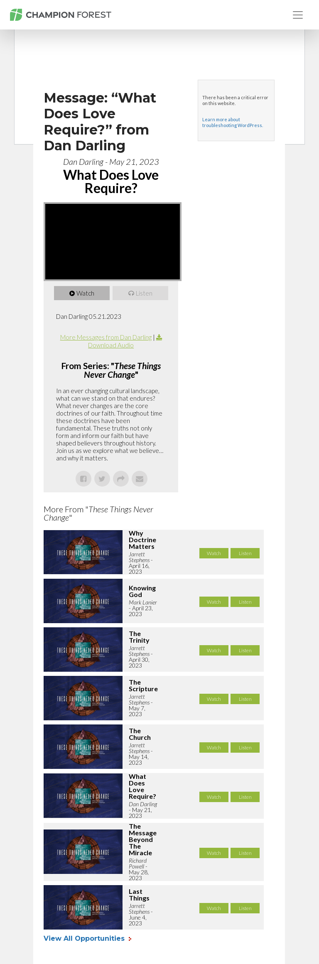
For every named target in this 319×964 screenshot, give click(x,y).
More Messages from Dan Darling (106, 337)
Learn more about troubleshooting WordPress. (232, 122)
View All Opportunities (85, 938)
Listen (144, 293)
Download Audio (111, 345)
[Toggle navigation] (298, 15)
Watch (85, 293)
